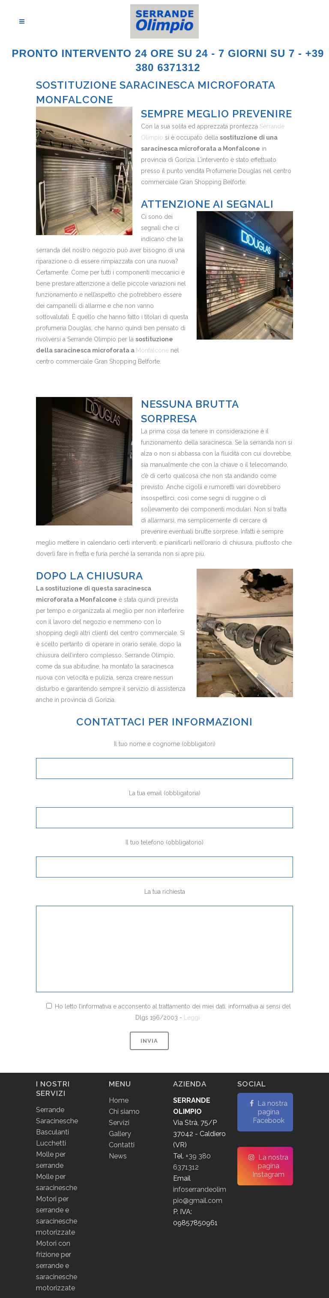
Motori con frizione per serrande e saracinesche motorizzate (56, 1265)
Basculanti (52, 1132)
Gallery (120, 1134)
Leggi (192, 1017)
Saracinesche (57, 1121)
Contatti (122, 1145)
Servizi (119, 1123)
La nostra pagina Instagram (268, 1166)
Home (119, 1100)
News (118, 1156)
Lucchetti (51, 1143)
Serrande (50, 1110)
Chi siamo (124, 1111)
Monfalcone (152, 350)
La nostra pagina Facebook (268, 1112)
